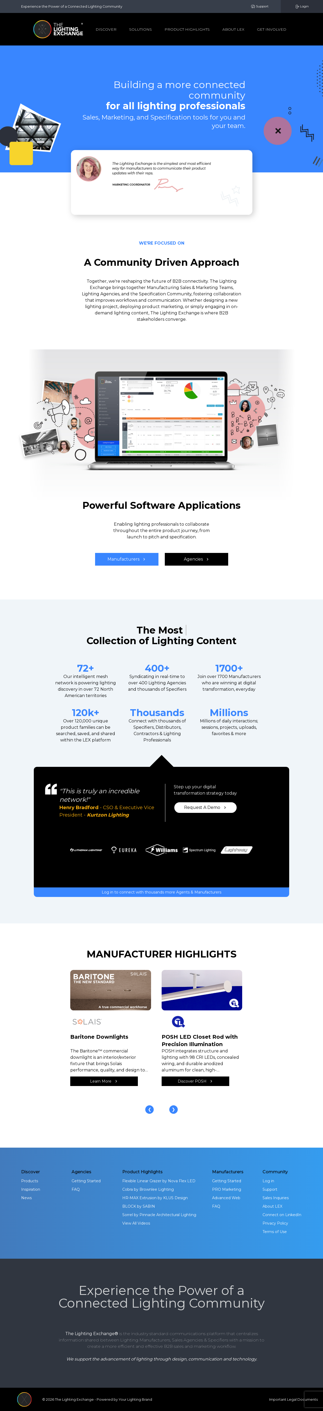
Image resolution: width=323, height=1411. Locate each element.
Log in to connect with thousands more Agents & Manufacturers (161, 892)
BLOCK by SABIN (138, 1206)
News (26, 1197)
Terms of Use (275, 1231)
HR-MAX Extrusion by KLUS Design (155, 1197)
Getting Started (86, 1181)
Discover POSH (195, 1081)
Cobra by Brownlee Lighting (148, 1189)
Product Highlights (187, 29)
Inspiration (30, 1189)
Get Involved (271, 29)
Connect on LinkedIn (282, 1214)
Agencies (196, 559)
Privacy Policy (275, 1223)
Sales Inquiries (276, 1197)
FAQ (76, 1189)
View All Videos (136, 1223)
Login (302, 6)
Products (29, 1181)
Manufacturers (126, 559)
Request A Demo (205, 807)
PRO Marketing (226, 1189)
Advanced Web (226, 1197)
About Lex (233, 29)
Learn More (104, 1081)
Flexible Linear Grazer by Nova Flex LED (158, 1181)
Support (260, 6)
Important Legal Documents (293, 1399)
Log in (268, 1181)
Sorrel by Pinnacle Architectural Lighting (159, 1214)
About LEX (272, 1206)
